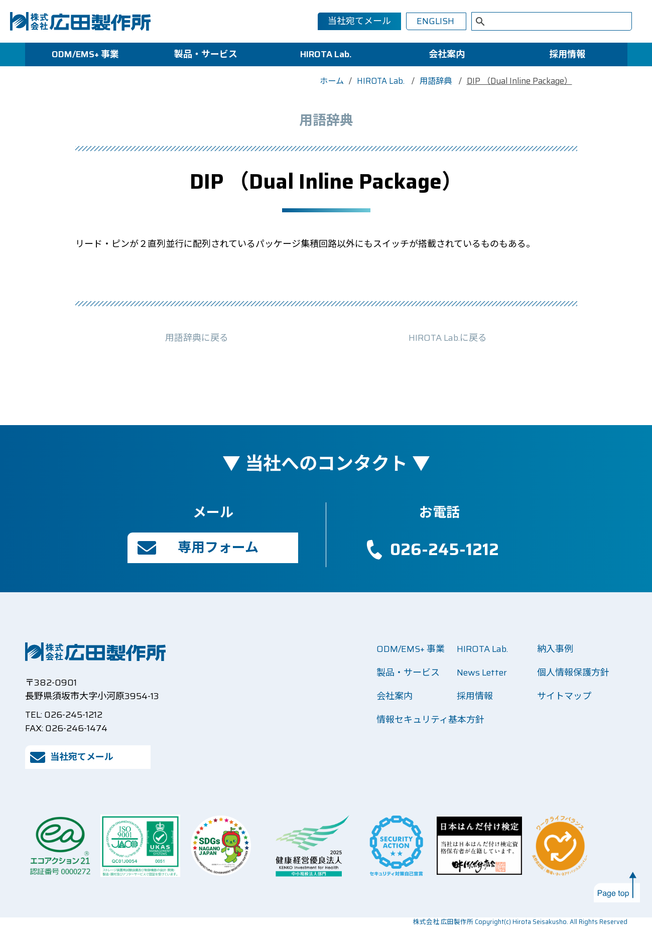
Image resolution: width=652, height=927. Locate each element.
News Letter (482, 673)
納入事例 (555, 649)
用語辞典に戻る (196, 338)
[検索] (539, 23)
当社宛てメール (359, 21)
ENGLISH (435, 21)
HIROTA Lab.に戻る (448, 338)
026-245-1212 (444, 549)
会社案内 (447, 54)
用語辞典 (437, 81)
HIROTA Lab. (326, 54)
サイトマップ (564, 696)
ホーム (332, 81)
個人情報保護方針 (573, 673)
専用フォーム (218, 547)
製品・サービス (205, 54)
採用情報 (567, 54)
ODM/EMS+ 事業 (85, 54)
